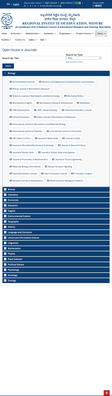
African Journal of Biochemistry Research (31, 88)
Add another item (74, 61)
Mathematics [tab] (12, 248)
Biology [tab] (9, 73)
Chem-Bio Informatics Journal (78, 110)
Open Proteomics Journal (55, 173)
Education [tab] (11, 205)
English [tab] (9, 210)
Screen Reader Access (50, 5)
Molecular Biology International (26, 166)
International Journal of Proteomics (66, 131)
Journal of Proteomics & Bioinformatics (30, 159)
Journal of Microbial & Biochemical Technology (33, 145)
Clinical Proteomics (21, 117)
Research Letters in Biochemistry (28, 180)
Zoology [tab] (10, 280)
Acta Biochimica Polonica (24, 81)
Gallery (32, 39)
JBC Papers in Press (22, 138)
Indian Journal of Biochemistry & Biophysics (56, 117)
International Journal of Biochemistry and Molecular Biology (39, 124)
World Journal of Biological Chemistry (66, 180)
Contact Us (20, 39)
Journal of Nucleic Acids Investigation (58, 152)
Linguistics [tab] (11, 243)
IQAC (43, 39)
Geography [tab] (11, 221)
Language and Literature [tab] (18, 232)
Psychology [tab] (11, 269)
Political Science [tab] (14, 264)
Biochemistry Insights (22, 103)
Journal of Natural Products (73, 145)
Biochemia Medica (75, 96)
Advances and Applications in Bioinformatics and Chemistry (68, 81)
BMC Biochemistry (21, 110)
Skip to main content (32, 3)
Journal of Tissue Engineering (68, 159)
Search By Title (10, 58)
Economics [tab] (11, 200)
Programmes (65, 33)
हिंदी (8, 4)
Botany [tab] (9, 189)
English (16, 4)
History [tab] (9, 226)
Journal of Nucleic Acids (23, 152)
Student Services (84, 33)
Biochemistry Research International (56, 103)
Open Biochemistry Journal (25, 173)
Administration (33, 33)
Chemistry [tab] (11, 194)
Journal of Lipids (73, 138)
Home (4, 33)
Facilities (6, 39)
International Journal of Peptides (27, 131)
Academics (49, 33)
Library (101, 33)
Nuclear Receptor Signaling (60, 166)
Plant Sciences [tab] (13, 259)
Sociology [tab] (10, 275)
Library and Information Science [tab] (21, 237)
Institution (16, 33)
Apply (8, 66)
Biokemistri (85, 103)
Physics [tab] (9, 253)
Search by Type (74, 55)
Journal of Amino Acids (48, 138)
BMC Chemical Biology (47, 110)
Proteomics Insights (83, 173)
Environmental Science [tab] (17, 216)
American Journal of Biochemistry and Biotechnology (36, 96)
